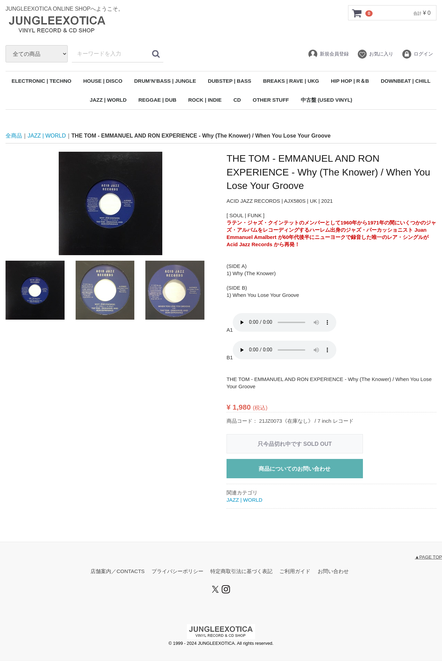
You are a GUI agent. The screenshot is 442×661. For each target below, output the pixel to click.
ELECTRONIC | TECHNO (41, 81)
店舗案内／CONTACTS (117, 571)
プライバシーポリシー (177, 571)
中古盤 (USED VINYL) (326, 100)
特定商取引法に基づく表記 (241, 571)
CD (237, 100)
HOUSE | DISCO (102, 81)
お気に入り (375, 54)
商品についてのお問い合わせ (294, 469)
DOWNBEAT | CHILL (406, 81)
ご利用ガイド (294, 571)
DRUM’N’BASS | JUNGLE (165, 81)
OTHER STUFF (271, 100)
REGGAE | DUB (157, 100)
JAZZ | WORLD (108, 100)
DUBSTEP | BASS (229, 81)
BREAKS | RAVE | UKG (291, 81)
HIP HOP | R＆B (350, 81)
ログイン (417, 54)
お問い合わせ (333, 571)
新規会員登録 (328, 54)
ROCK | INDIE (205, 100)
